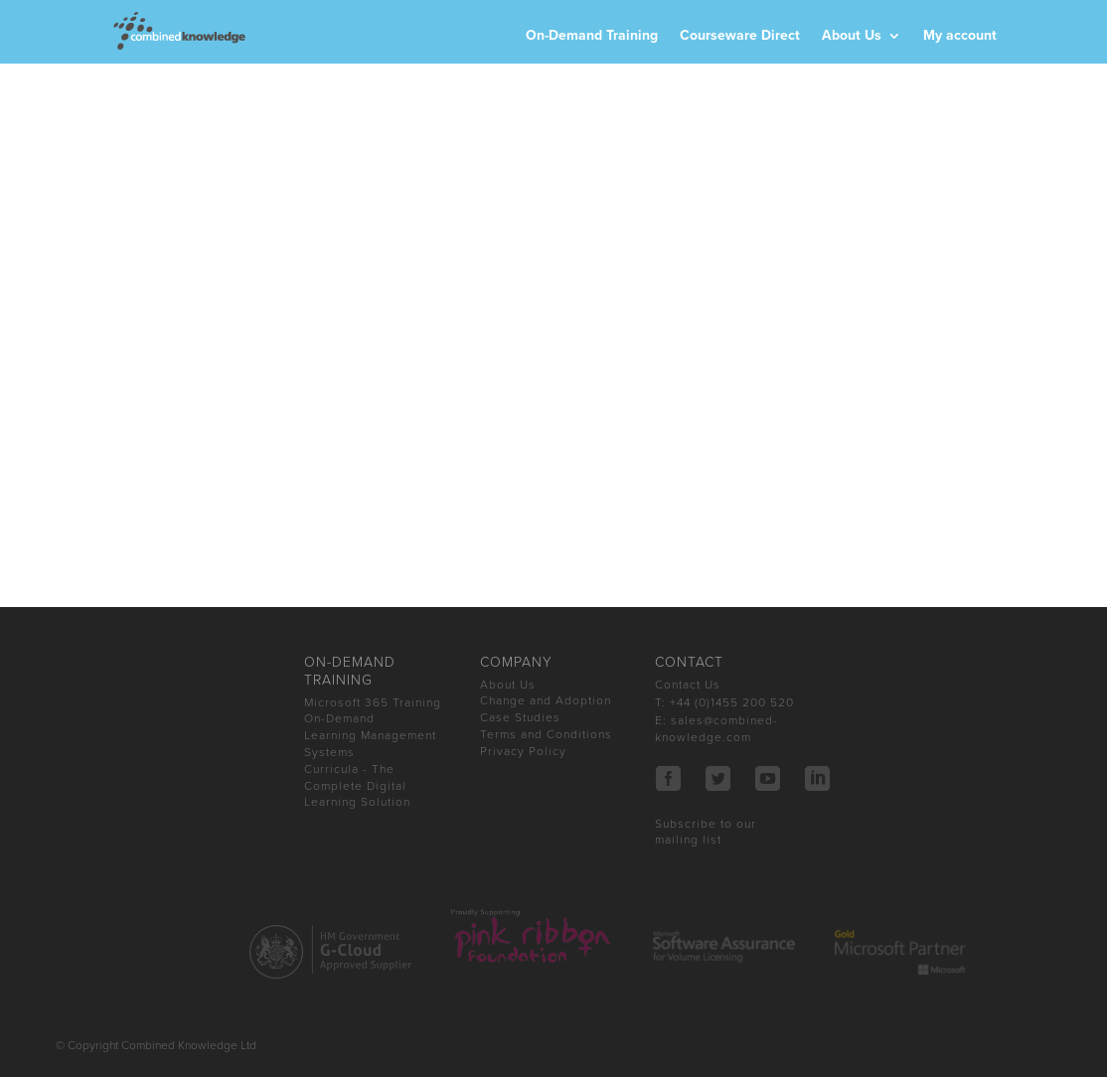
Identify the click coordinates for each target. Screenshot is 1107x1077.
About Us (851, 36)
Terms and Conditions (546, 734)
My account (960, 36)
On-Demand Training (592, 36)
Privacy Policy (523, 751)
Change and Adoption (545, 700)
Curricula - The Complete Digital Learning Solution (357, 786)
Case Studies (520, 717)
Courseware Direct (740, 36)
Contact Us (687, 685)
